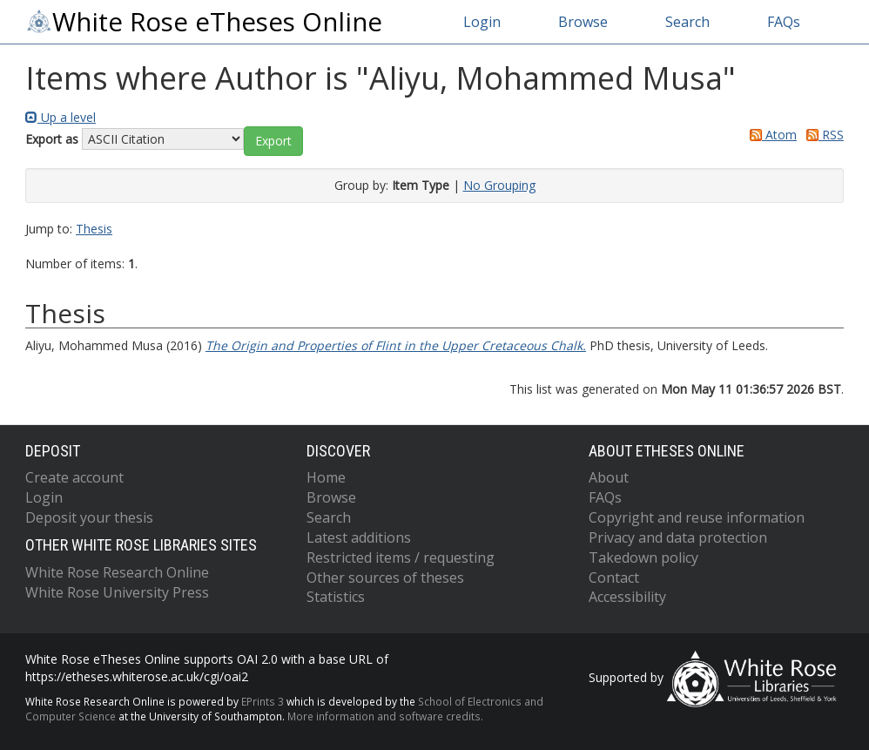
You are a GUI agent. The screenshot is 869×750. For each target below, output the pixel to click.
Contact (614, 577)
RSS (822, 134)
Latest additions (359, 537)
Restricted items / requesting (401, 557)
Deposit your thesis (89, 517)
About (609, 477)
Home (326, 477)
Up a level (60, 117)
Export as (51, 139)
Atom (770, 134)
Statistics (336, 596)
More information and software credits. (385, 716)
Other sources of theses (385, 577)
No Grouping (499, 185)
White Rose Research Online (117, 572)
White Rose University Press (117, 592)
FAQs (783, 21)
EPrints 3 (262, 701)
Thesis (94, 228)
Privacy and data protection (678, 537)
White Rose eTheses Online (203, 21)
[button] (273, 141)
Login (482, 21)
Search (687, 21)
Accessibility (627, 596)
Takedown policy (643, 557)
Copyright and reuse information (697, 517)
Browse (583, 21)
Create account (74, 477)
